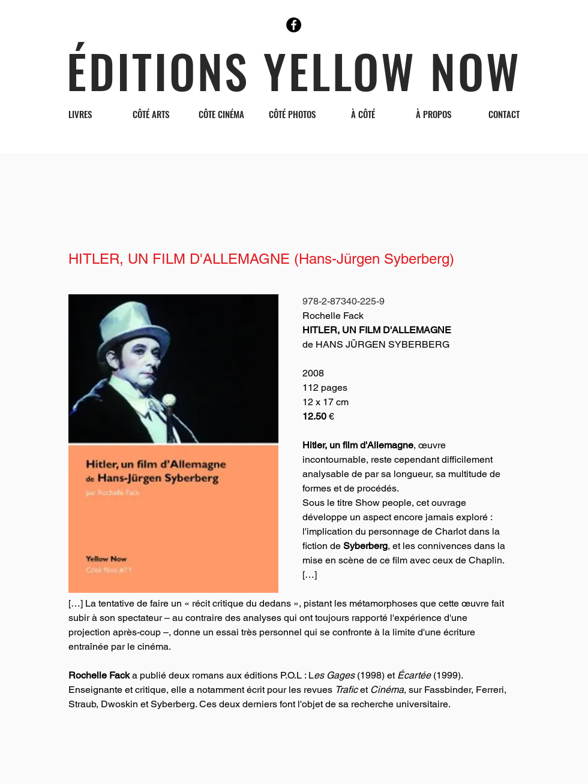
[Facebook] (293, 24)
